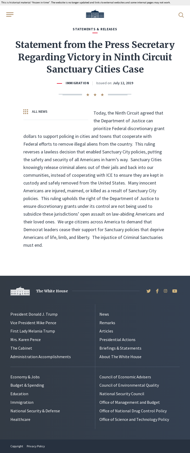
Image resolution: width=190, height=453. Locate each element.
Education (19, 393)
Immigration (77, 83)
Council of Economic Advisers (125, 376)
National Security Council (121, 393)
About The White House (120, 356)
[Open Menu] (9, 14)
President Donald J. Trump (34, 314)
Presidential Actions (117, 339)
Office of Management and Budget (129, 402)
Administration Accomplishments (40, 356)
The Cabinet (21, 348)
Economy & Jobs (25, 376)
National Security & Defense (35, 410)
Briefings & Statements (120, 348)
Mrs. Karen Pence (25, 339)
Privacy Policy (36, 446)
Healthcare (20, 419)
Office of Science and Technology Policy (134, 419)
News (104, 314)
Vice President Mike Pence (33, 322)
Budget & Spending (27, 385)
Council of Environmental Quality (129, 385)
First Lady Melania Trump (32, 331)
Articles (106, 331)
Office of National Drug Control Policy (133, 410)
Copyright (16, 446)
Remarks (107, 322)
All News (35, 111)
